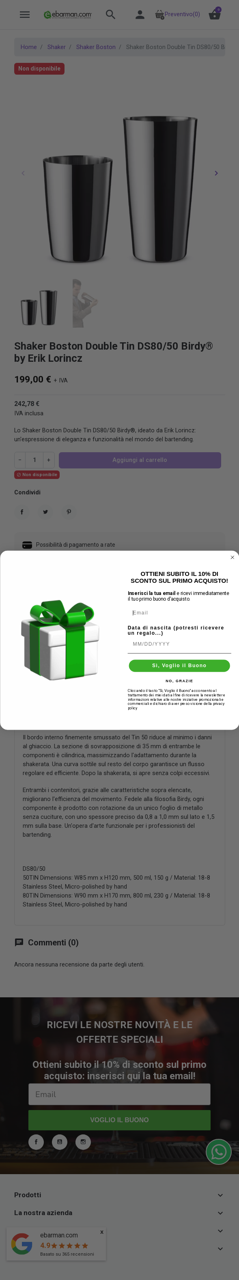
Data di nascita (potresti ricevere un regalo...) (175, 630)
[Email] (179, 612)
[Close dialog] (232, 557)
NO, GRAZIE (179, 681)
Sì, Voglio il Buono (179, 665)
